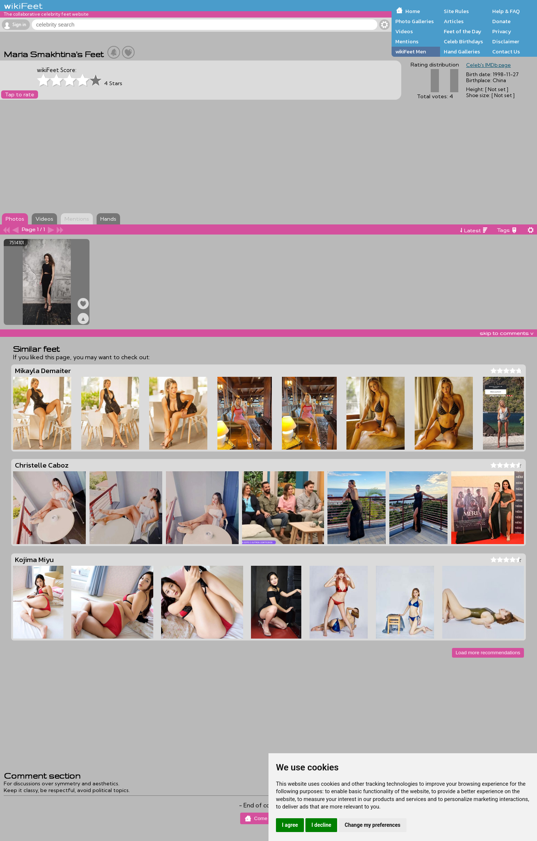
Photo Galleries (414, 21)
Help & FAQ (506, 11)
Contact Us (506, 51)
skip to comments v (506, 333)
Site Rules (456, 11)
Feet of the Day (462, 31)
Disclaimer (505, 41)
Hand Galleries (462, 51)
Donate (501, 21)
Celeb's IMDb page (488, 65)
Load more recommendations (488, 652)
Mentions (406, 41)
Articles (454, 21)
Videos (404, 31)
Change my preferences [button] (372, 825)
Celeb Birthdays (463, 41)
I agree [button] (290, 825)
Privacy (501, 31)
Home (412, 11)
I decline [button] (321, 825)
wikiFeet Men (410, 51)
